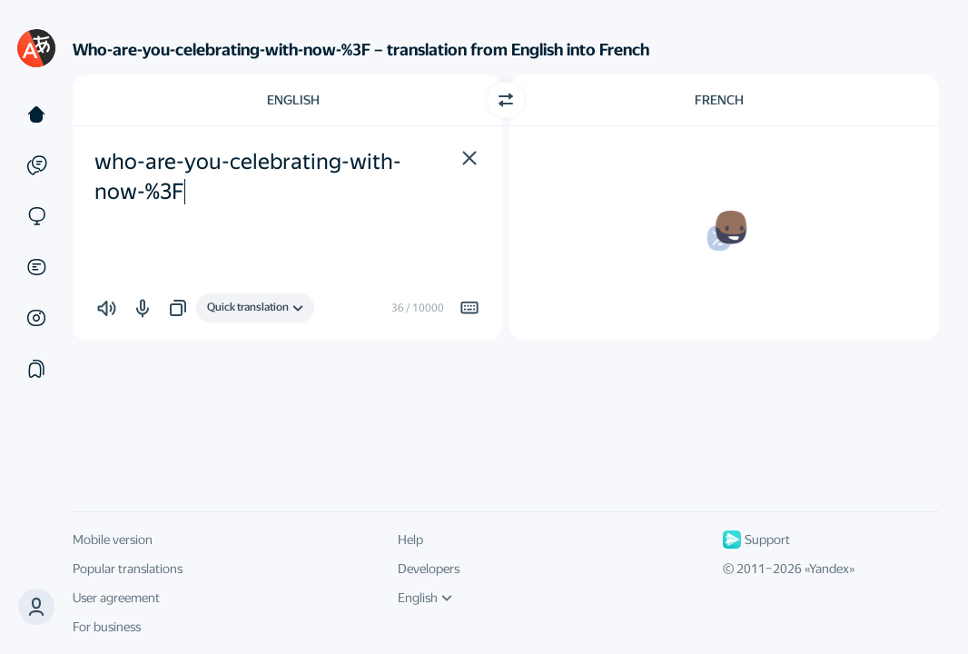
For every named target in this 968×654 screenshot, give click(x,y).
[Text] (36, 114)
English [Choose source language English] (293, 100)
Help (410, 539)
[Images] (36, 318)
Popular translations (128, 568)
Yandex (829, 568)
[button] (36, 607)
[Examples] (36, 165)
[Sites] (36, 216)
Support (756, 539)
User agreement (116, 597)
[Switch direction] (506, 100)
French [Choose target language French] (719, 100)
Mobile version (113, 539)
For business (107, 626)
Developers (428, 568)
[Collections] (36, 369)
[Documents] (36, 267)
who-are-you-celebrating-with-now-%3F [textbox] (247, 177)
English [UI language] (425, 597)
